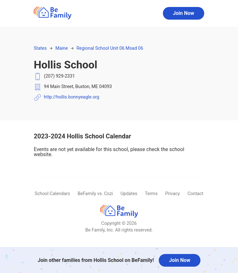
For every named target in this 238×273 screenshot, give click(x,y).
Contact (195, 193)
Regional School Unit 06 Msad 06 (109, 48)
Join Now (183, 13)
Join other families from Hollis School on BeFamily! (96, 260)
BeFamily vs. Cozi (95, 193)
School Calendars (52, 193)
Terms (151, 193)
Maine (61, 48)
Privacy (172, 193)
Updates (129, 193)
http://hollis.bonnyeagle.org (71, 97)
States (40, 48)
